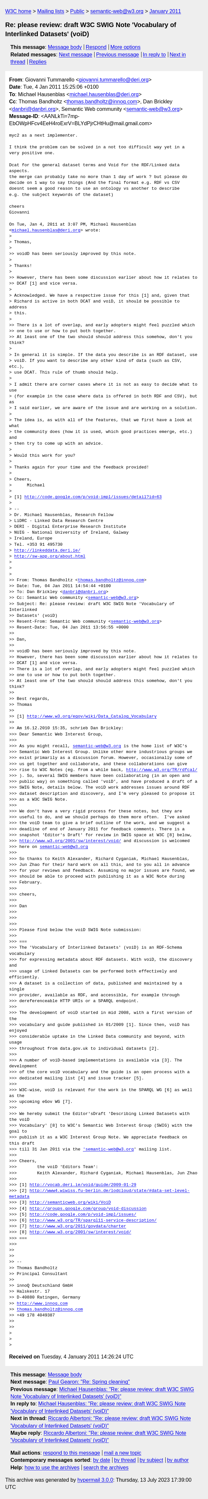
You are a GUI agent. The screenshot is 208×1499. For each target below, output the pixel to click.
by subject (151, 1460)
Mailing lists (50, 11)
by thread (125, 1460)
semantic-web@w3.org (116, 11)
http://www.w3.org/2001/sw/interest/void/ (70, 841)
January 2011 (165, 11)
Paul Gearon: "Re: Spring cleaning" (89, 1382)
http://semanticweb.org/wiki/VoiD (70, 1203)
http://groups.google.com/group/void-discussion (87, 1209)
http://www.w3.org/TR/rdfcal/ (161, 770)
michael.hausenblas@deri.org (104, 94)
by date (101, 1460)
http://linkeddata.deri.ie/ (47, 551)
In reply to (154, 54)
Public (77, 11)
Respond (96, 47)
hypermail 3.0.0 (95, 1480)
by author (178, 1460)
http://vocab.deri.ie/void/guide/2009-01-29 (82, 1185)
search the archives (106, 1467)
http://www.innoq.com (42, 1304)
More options (126, 47)
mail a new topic (122, 1453)
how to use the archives (52, 1467)
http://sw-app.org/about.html (49, 556)
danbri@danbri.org (33, 109)
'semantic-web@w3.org (108, 1149)
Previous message (117, 54)
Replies (37, 62)
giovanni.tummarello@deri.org (114, 79)
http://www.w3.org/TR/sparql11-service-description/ (92, 1221)
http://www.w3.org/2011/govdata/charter (77, 1226)
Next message (75, 54)
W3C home (18, 11)
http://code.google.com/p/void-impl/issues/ (82, 1215)
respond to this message (71, 1453)
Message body (65, 47)
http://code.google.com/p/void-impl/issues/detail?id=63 (93, 497)
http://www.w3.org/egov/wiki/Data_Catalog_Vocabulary (92, 717)
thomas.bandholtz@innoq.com (102, 101)
